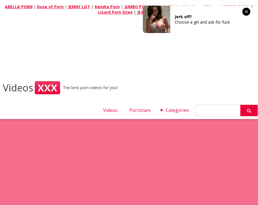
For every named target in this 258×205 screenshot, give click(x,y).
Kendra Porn (107, 6)
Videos (31, 87)
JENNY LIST (79, 6)
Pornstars (140, 110)
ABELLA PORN (18, 6)
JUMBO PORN (137, 6)
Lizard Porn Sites (115, 12)
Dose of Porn (50, 6)
